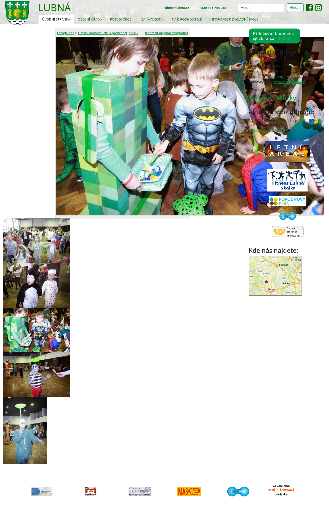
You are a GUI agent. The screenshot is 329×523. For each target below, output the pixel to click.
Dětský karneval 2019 (94, 33)
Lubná (54, 7)
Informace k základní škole (233, 19)
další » (133, 33)
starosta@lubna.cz (288, 76)
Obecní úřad (89, 19)
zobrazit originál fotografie (166, 33)
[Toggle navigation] (74, 10)
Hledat (295, 7)
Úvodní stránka (56, 19)
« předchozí (118, 33)
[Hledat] (261, 7)
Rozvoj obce (120, 19)
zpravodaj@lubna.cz (289, 82)
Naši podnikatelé (187, 19)
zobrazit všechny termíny (268, 130)
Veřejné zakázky (272, 98)
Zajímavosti (151, 19)
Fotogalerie (66, 33)
